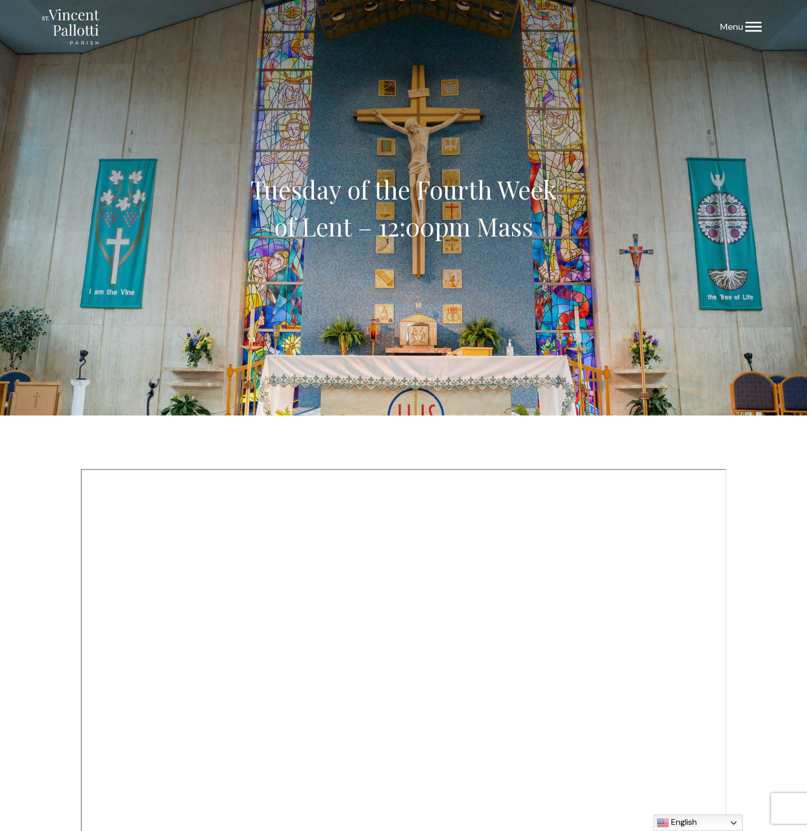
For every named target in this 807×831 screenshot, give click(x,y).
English (677, 823)
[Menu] (753, 27)
